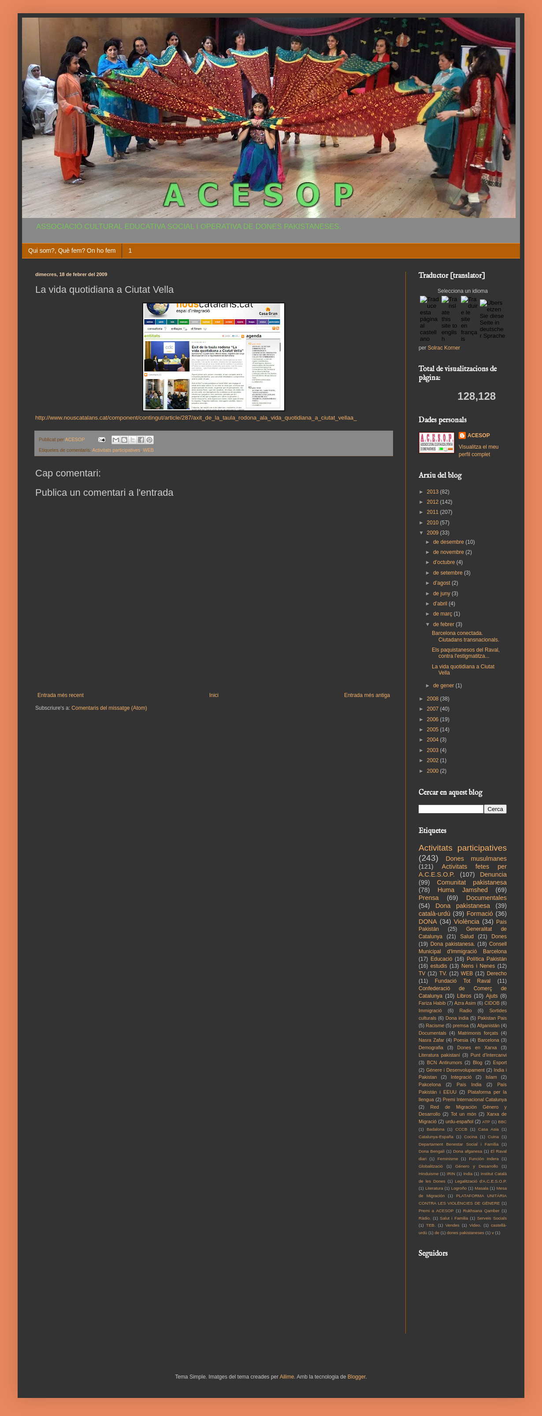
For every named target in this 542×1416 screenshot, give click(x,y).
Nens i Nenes (478, 966)
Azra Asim (465, 1003)
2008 (433, 699)
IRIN (451, 1173)
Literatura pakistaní (439, 1055)
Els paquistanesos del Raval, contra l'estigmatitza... (466, 653)
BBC (502, 1121)
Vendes (452, 1225)
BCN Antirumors (444, 1062)
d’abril (441, 604)
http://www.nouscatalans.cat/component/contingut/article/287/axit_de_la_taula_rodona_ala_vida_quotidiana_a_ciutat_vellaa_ (196, 417)
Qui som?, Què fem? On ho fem (71, 250)
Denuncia (493, 874)
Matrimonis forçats (478, 1033)
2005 (433, 729)
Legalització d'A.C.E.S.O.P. (481, 1181)
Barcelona (488, 1040)
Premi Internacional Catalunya (475, 1099)
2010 (433, 523)
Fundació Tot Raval (463, 981)
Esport (500, 1062)
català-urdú (434, 913)
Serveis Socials (492, 1218)
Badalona (436, 1129)
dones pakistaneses (465, 1232)
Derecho (497, 973)
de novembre (449, 552)
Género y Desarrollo (476, 1166)
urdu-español (459, 1121)
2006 (433, 719)
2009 (433, 533)
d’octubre (445, 562)
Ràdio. (425, 1218)
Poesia (461, 1040)
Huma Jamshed (463, 889)
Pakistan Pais (492, 1018)
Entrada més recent (60, 695)
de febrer (444, 624)
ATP (486, 1121)
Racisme (435, 1025)
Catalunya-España (436, 1136)
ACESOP (479, 435)
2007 (433, 709)
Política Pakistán (487, 959)
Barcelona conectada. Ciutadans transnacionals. (465, 636)
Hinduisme (428, 1173)
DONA (428, 921)
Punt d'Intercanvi (489, 1055)
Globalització (431, 1166)
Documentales (486, 897)
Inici (214, 695)
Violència (466, 921)
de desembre (449, 542)
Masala (481, 1188)
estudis (439, 966)
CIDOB (491, 1003)
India (467, 1173)
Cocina (470, 1136)
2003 (433, 750)
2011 (433, 512)
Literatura (434, 1188)
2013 (433, 492)
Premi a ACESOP (436, 1210)
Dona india (456, 1018)
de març (443, 614)
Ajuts (492, 996)
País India (469, 1084)
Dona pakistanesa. (453, 944)
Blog (478, 1062)
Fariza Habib (432, 1003)
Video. (475, 1225)
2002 (433, 760)
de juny (442, 593)
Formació (480, 913)
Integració (461, 1077)
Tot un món (463, 1114)
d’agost (442, 583)
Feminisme (448, 1158)
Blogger (357, 1377)
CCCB (461, 1129)
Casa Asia (488, 1129)
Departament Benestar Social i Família (458, 1144)
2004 (433, 740)
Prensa (429, 897)
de (436, 1232)
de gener (444, 685)
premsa (461, 1025)
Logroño (459, 1188)
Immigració (430, 1010)
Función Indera (484, 1158)
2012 (433, 502)
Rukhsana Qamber (481, 1210)
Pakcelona (430, 1084)
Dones (499, 936)
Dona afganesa (467, 1151)
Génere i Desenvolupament (455, 1070)
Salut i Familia (454, 1218)
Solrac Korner (444, 348)
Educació (441, 959)
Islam (491, 1077)
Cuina (493, 1136)
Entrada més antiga (367, 695)
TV (422, 973)
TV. (443, 973)
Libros (464, 996)
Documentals (432, 1033)
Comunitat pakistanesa (472, 882)
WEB (148, 450)
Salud (467, 936)
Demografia (431, 1047)
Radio (466, 1010)
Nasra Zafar (431, 1040)
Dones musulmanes (476, 858)
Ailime (287, 1377)
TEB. (430, 1225)
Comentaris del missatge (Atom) (109, 708)
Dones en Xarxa (477, 1047)
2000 (433, 771)
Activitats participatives (116, 450)
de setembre (448, 573)
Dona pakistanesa (462, 905)
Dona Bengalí (432, 1151)
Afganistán (488, 1025)
